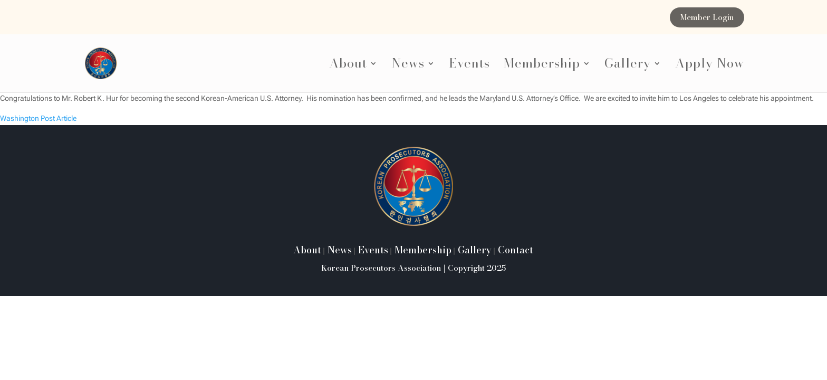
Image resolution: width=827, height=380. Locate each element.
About (348, 66)
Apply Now (709, 66)
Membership (542, 66)
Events (469, 66)
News (408, 66)
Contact (514, 250)
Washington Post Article (38, 118)
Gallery (627, 66)
